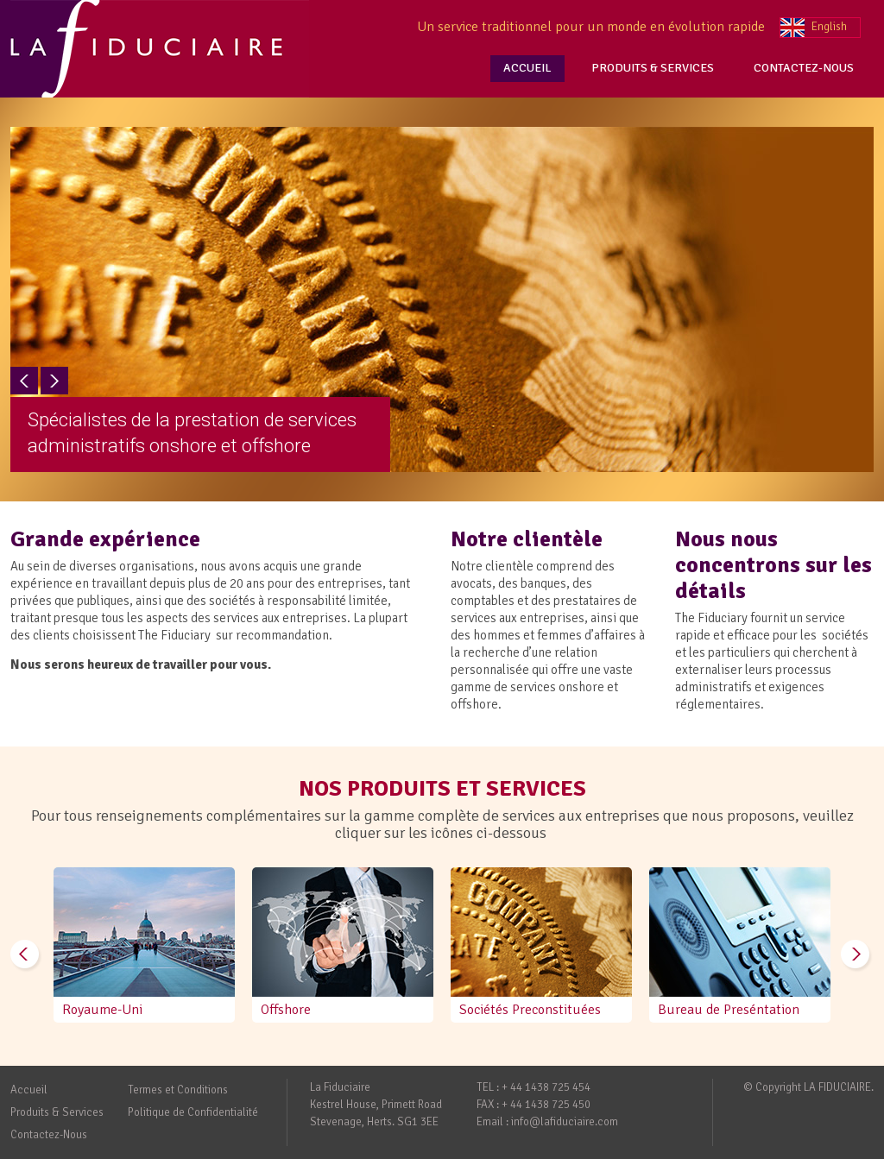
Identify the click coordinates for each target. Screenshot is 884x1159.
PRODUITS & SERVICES (652, 67)
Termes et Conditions (178, 1090)
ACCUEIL (527, 67)
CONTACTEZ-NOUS (804, 67)
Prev (24, 380)
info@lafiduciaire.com (564, 1122)
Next (54, 380)
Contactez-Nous (48, 1135)
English (829, 27)
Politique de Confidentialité (193, 1112)
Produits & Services (57, 1112)
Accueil (28, 1090)
